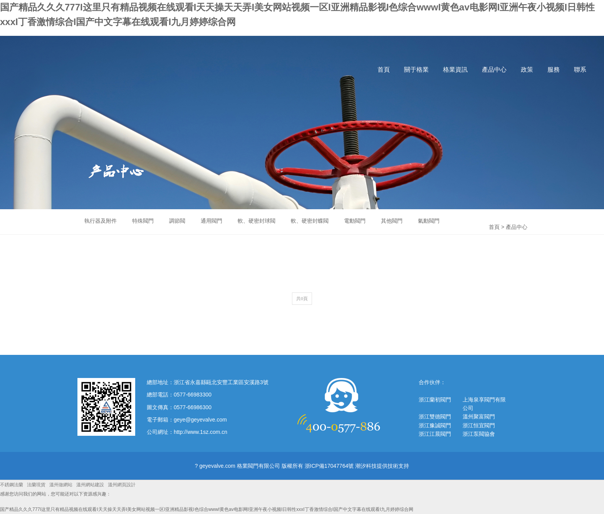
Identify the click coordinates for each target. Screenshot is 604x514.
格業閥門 (82, 77)
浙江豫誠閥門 (435, 425)
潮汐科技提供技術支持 (382, 466)
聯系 (580, 69)
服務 (553, 69)
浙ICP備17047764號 (329, 466)
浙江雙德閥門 (435, 416)
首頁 (384, 69)
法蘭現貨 (36, 484)
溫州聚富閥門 (479, 416)
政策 (527, 69)
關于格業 (416, 69)
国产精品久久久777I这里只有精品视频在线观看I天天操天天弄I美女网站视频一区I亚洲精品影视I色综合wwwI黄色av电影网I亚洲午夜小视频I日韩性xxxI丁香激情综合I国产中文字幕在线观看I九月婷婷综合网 (206, 509)
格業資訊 (455, 69)
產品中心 (494, 69)
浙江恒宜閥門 (479, 425)
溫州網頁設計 (122, 484)
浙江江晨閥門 (435, 434)
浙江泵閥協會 (479, 434)
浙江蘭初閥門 (435, 399)
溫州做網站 (60, 484)
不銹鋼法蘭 (11, 484)
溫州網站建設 (90, 484)
